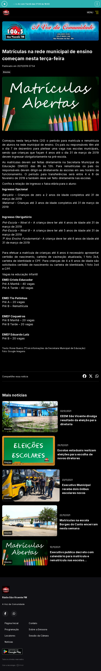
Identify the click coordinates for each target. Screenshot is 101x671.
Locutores (10, 635)
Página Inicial (11, 623)
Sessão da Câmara (39, 635)
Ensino (6, 72)
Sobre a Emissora (38, 629)
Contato (33, 623)
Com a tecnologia (13, 665)
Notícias (9, 642)
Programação (12, 629)
